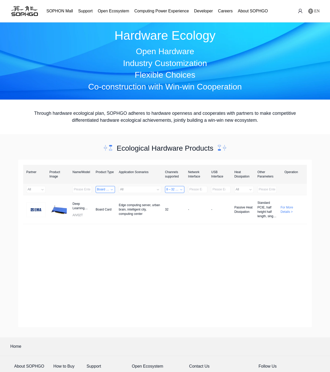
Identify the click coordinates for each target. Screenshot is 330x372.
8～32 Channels (175, 189)
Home (15, 346)
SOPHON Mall (59, 11)
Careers (225, 11)
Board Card (105, 189)
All (36, 189)
